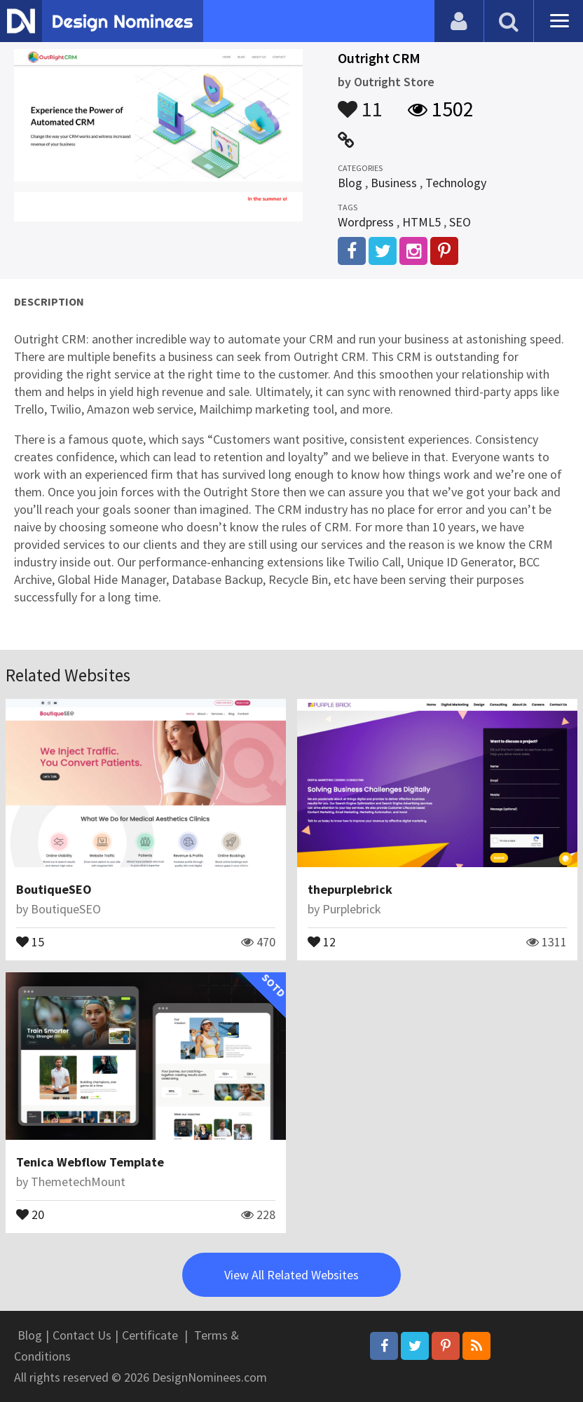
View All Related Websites (291, 1275)
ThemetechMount (78, 1181)
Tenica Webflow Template (90, 1162)
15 (30, 941)
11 (360, 102)
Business (394, 183)
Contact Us (82, 1335)
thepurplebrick (350, 889)
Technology (455, 183)
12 (322, 941)
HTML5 (421, 222)
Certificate (150, 1335)
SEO (460, 222)
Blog (350, 183)
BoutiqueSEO (54, 889)
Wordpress (366, 222)
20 (30, 1213)
